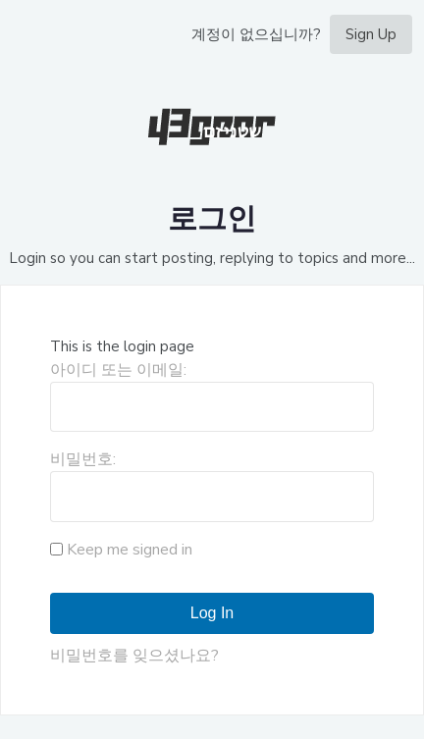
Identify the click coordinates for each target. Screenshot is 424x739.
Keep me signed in (129, 549)
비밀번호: (83, 459)
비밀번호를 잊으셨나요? (134, 655)
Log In (212, 613)
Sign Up (371, 34)
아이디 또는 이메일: (118, 370)
